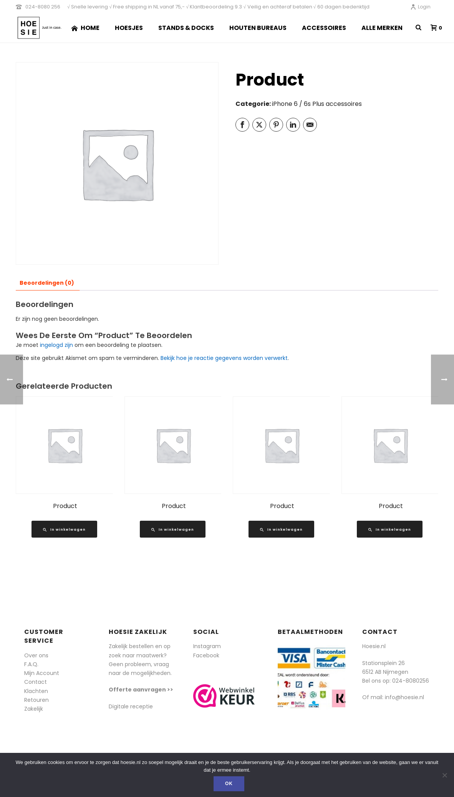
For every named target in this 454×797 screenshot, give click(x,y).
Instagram (207, 646)
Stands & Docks (186, 27)
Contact (35, 682)
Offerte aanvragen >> (141, 689)
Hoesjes (129, 27)
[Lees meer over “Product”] (64, 529)
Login (420, 6)
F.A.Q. (31, 664)
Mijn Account (41, 673)
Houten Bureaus (258, 27)
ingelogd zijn (56, 345)
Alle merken (382, 27)
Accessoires (324, 27)
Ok (229, 783)
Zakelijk (33, 709)
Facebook (206, 655)
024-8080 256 (42, 6)
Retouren (36, 700)
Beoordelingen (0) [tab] (47, 283)
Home (85, 27)
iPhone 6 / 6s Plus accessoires (317, 103)
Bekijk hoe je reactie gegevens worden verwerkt (224, 358)
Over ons (36, 655)
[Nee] (444, 775)
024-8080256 (410, 681)
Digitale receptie (131, 706)
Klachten (36, 691)
